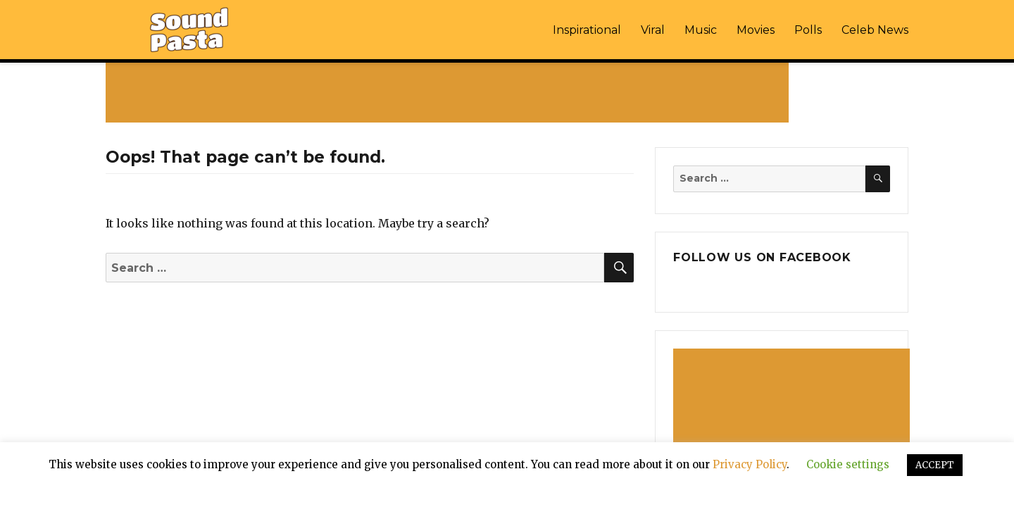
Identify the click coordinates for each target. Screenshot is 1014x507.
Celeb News (874, 30)
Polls (808, 30)
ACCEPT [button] (934, 465)
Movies (756, 30)
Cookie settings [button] (847, 464)
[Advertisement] (449, 92)
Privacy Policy (750, 464)
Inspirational (587, 30)
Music (700, 30)
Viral (653, 30)
